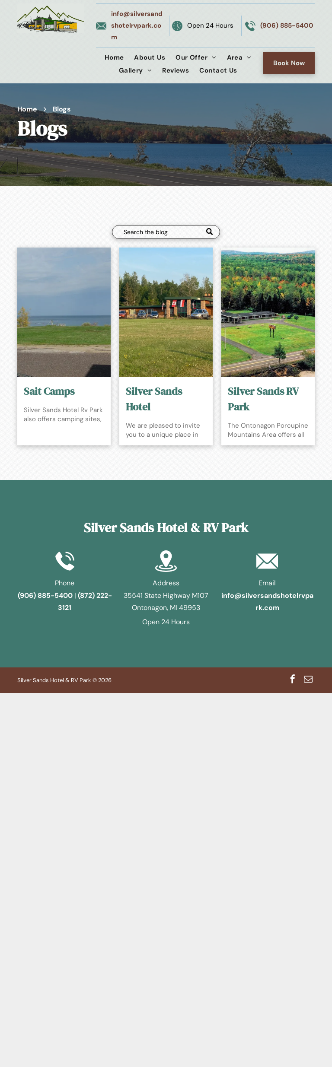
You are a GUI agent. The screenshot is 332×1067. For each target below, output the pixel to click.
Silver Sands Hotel (154, 399)
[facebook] (292, 680)
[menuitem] (114, 57)
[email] (308, 680)
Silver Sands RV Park (263, 399)
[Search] (166, 232)
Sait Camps (49, 391)
